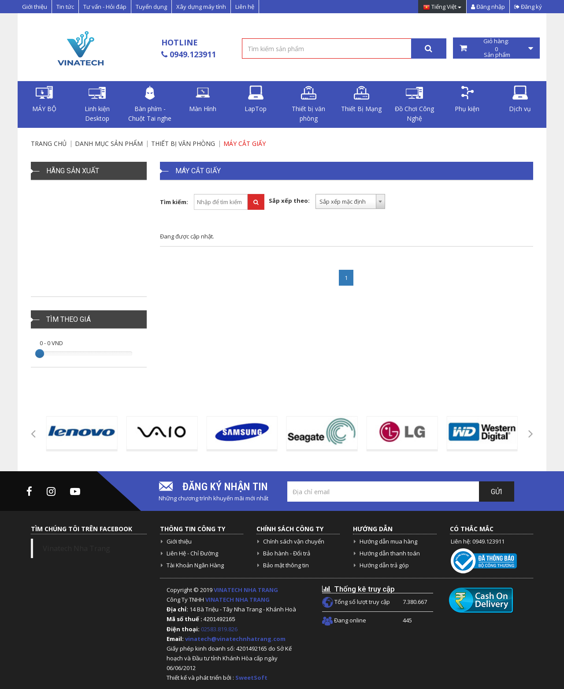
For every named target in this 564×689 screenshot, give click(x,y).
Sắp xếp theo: (289, 201)
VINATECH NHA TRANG (246, 590)
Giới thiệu (34, 7)
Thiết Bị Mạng (361, 99)
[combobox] (350, 201)
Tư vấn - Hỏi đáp (104, 7)
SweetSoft (251, 678)
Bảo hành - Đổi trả (286, 553)
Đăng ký (528, 7)
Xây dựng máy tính (201, 7)
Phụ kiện (467, 99)
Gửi (496, 492)
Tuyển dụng (151, 7)
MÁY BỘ (44, 99)
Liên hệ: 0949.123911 (478, 541)
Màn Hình (202, 99)
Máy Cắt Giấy (244, 143)
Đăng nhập (488, 7)
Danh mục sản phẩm (109, 143)
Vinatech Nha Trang (76, 548)
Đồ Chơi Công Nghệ (414, 104)
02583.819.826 (220, 629)
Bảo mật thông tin (286, 565)
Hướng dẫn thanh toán (390, 553)
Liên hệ (244, 7)
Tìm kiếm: (174, 202)
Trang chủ (49, 143)
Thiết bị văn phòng (308, 104)
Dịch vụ (520, 99)
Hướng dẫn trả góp (384, 565)
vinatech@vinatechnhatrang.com (235, 639)
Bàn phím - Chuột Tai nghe (149, 104)
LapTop (256, 99)
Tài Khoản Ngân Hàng (195, 565)
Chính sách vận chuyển (293, 541)
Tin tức (65, 7)
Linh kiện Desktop (97, 104)
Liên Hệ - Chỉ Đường (192, 553)
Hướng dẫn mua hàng (388, 541)
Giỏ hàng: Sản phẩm (496, 48)
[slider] (39, 353)
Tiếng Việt (442, 7)
